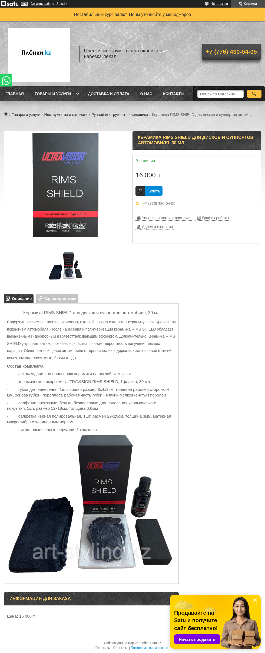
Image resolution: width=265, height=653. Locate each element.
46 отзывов (219, 4)
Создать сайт (41, 4)
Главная (14, 94)
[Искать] (254, 94)
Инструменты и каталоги (66, 114)
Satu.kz (155, 643)
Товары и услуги (53, 94)
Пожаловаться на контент (150, 648)
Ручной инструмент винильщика (119, 114)
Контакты (173, 94)
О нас (146, 94)
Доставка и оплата (108, 94)
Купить (153, 191)
